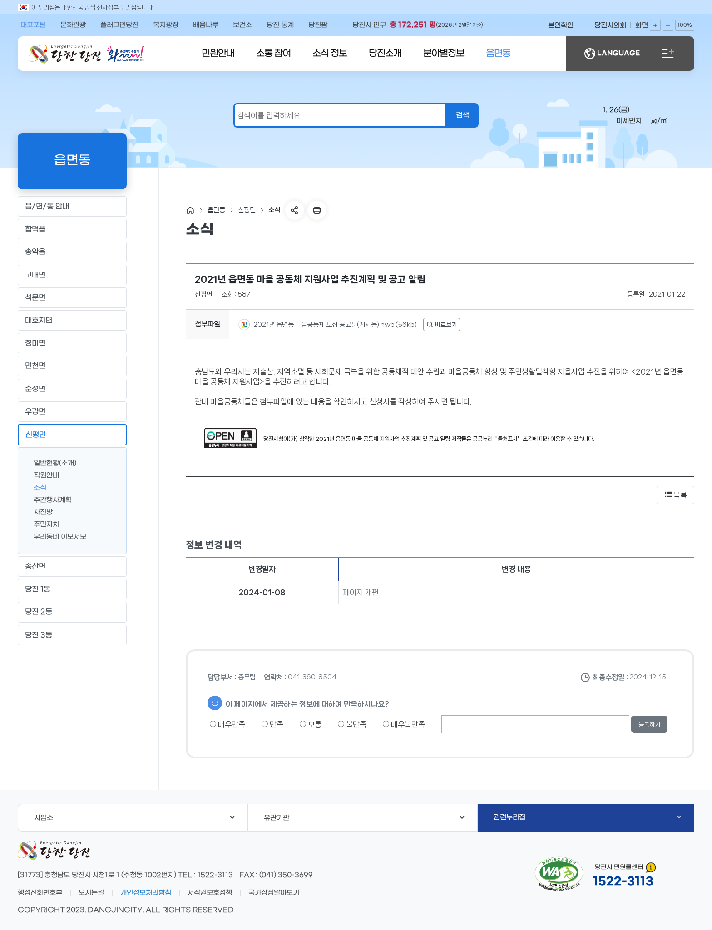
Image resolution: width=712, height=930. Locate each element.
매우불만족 (404, 724)
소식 (36, 487)
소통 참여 (273, 53)
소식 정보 (329, 53)
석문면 (72, 297)
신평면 (72, 434)
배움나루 (205, 25)
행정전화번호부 (40, 893)
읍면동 (498, 53)
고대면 (72, 274)
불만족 (352, 724)
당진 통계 (280, 25)
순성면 (72, 388)
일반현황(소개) (51, 462)
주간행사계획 (49, 499)
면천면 (72, 366)
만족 (272, 724)
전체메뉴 (668, 53)
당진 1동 (72, 589)
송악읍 (72, 252)
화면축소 (668, 25)
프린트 (316, 210)
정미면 (72, 343)
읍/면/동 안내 (72, 206)
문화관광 (73, 25)
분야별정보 (443, 53)
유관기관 (364, 818)
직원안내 (42, 475)
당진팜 (317, 25)
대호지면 (72, 320)
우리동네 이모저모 (56, 536)
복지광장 (165, 25)
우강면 (72, 411)
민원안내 (218, 53)
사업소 (134, 818)
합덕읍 (72, 229)
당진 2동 (72, 612)
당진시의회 (610, 25)
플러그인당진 (119, 25)
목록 (675, 495)
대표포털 (33, 25)
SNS (294, 210)
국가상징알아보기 (273, 893)
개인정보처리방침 (145, 893)
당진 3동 (72, 634)
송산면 (72, 566)
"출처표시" (507, 439)
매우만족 (227, 724)
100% (684, 25)
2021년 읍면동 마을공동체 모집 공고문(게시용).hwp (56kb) (334, 324)
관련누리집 (587, 817)
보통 (310, 724)
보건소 (242, 25)
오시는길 (91, 893)
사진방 (39, 511)
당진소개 (385, 53)
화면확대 (655, 25)
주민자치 (42, 524)
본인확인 (561, 25)
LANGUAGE (612, 53)
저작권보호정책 (210, 893)
